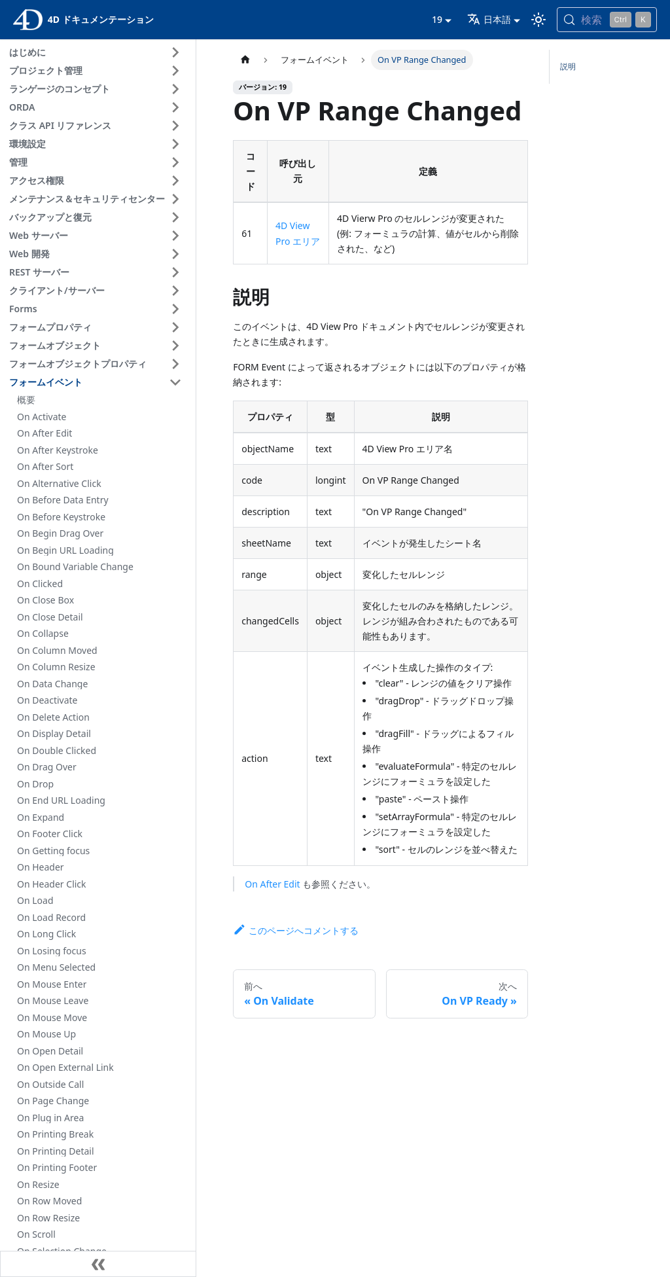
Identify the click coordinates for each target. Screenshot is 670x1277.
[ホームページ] (245, 60)
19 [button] (437, 19)
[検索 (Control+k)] (607, 19)
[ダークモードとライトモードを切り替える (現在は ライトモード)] (538, 19)
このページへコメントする (296, 930)
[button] (97, 52)
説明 (568, 66)
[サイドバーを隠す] (98, 1264)
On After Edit (272, 884)
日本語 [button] (489, 19)
